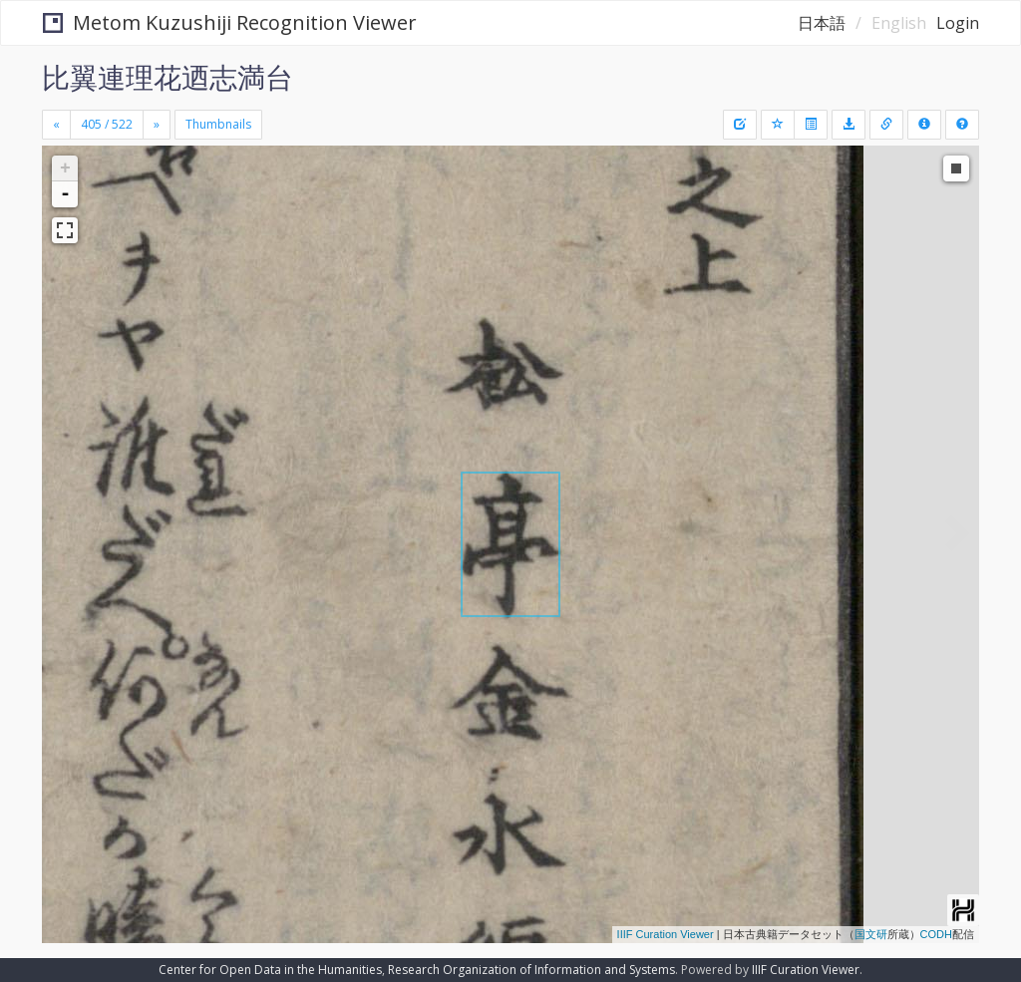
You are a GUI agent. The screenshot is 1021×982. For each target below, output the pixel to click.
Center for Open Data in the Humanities (270, 969)
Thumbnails (218, 124)
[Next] (156, 125)
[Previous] (56, 125)
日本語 (822, 23)
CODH (936, 934)
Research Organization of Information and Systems (531, 969)
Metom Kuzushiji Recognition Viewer (230, 22)
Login (957, 23)
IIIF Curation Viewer (665, 934)
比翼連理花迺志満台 (167, 77)
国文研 (870, 934)
